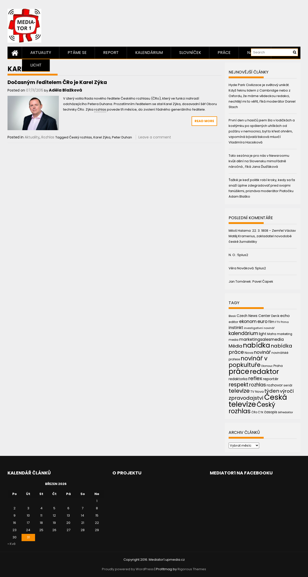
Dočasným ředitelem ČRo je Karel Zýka (57, 82)
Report (111, 52)
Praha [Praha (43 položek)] (278, 366)
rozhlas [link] (100, 109)
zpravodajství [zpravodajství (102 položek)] (246, 397)
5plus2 (242, 255)
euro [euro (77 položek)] (262, 321)
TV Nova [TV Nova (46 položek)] (257, 391)
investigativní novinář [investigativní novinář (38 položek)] (259, 328)
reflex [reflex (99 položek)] (255, 378)
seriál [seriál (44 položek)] (287, 385)
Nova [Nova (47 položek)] (249, 352)
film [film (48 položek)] (271, 321)
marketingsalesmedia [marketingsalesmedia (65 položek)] (261, 339)
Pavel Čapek (262, 281)
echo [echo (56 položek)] (285, 315)
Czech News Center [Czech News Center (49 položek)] (253, 315)
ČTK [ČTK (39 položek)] (260, 412)
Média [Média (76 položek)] (235, 346)
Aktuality (40, 52)
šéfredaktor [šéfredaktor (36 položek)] (285, 412)
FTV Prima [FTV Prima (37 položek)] (282, 322)
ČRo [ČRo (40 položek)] (254, 412)
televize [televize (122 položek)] (239, 391)
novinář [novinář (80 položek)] (262, 352)
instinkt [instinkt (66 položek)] (236, 328)
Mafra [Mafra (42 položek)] (271, 334)
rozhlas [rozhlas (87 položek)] (257, 384)
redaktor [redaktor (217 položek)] (264, 371)
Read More (204, 121)
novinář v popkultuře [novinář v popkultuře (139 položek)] (248, 361)
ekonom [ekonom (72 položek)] (248, 321)
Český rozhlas (80, 137)
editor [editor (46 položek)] (233, 321)
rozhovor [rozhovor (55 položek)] (275, 385)
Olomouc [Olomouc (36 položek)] (267, 366)
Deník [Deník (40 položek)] (275, 316)
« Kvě (12, 543)
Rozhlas (47, 137)
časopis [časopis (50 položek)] (270, 412)
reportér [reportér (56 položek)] (270, 378)
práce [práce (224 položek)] (239, 371)
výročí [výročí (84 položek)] (287, 391)
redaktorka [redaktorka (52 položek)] (238, 378)
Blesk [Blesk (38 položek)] (232, 316)
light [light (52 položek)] (262, 333)
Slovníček (190, 52)
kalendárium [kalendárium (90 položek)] (243, 333)
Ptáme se (77, 52)
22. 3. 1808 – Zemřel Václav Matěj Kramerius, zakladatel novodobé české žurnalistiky (262, 236)
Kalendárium (149, 52)
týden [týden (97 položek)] (271, 390)
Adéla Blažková (65, 90)
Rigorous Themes (192, 569)
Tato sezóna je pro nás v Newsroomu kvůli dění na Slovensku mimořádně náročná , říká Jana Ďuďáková (259, 161)
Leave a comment (154, 137)
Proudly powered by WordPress (128, 569)
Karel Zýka (101, 137)
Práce (224, 52)
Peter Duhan (122, 137)
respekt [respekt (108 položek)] (238, 384)
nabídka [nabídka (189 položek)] (256, 345)
